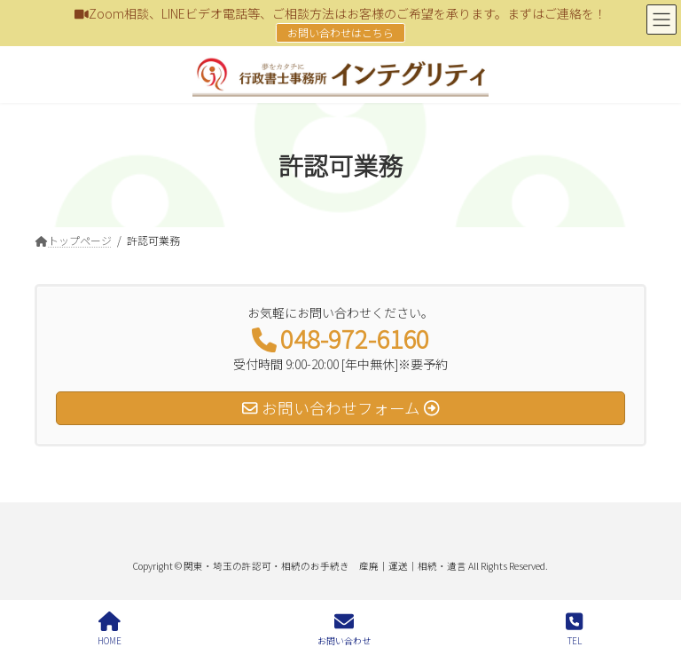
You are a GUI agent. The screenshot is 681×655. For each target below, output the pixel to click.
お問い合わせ (344, 629)
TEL (574, 629)
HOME (109, 629)
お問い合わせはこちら (340, 32)
